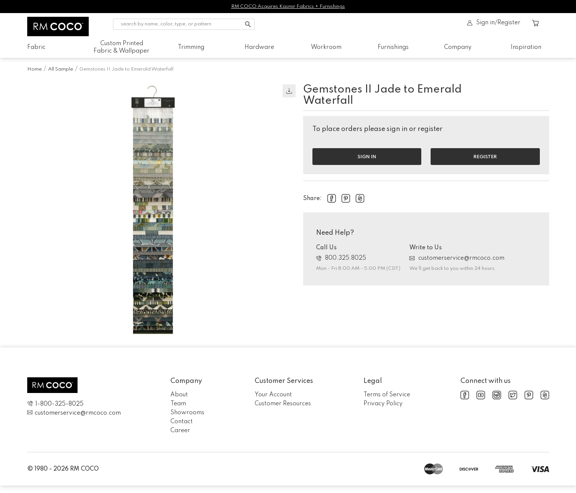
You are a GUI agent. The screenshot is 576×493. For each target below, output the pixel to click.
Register (485, 157)
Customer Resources (283, 404)
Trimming (191, 47)
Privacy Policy (383, 404)
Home (34, 69)
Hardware (259, 47)
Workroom (326, 47)
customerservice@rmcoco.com (456, 258)
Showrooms (187, 413)
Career (180, 431)
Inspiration (526, 47)
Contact (181, 422)
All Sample (60, 69)
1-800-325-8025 (55, 404)
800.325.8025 (341, 258)
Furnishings (393, 47)
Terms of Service (386, 395)
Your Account (273, 395)
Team (178, 404)
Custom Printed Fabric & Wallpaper (121, 47)
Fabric (36, 47)
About (179, 395)
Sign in (367, 157)
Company (458, 47)
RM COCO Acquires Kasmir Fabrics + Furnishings (288, 6)
